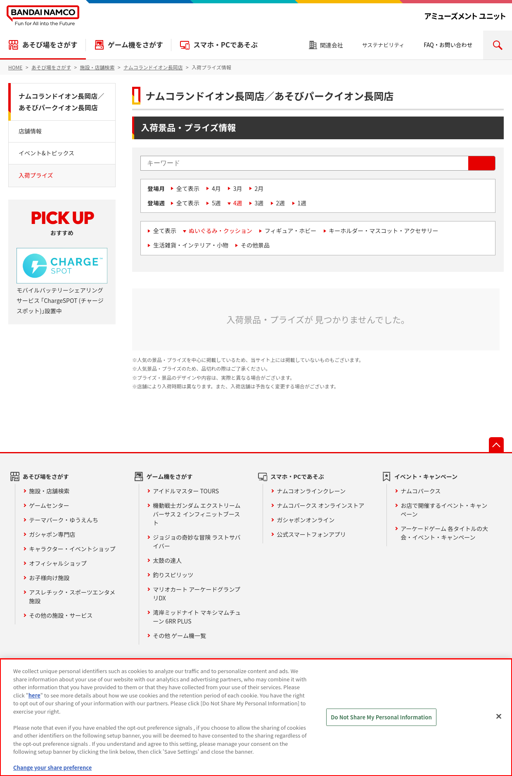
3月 (237, 188)
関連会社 (331, 45)
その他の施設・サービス (60, 615)
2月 (259, 188)
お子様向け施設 (49, 578)
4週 (237, 203)
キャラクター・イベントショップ (72, 549)
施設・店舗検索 (49, 491)
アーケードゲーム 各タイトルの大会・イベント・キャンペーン (444, 532)
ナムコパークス (421, 491)
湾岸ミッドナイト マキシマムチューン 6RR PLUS (197, 616)
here (34, 695)
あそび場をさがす (49, 45)
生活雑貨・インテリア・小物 (190, 245)
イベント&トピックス (46, 153)
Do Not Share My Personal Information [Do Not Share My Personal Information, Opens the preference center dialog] (381, 717)
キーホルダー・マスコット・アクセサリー (383, 230)
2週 (280, 203)
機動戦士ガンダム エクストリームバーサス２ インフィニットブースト (196, 514)
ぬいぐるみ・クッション (220, 230)
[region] (256, 717)
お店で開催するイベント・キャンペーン (444, 509)
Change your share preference (52, 767)
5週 (216, 203)
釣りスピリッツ (173, 575)
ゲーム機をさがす (135, 45)
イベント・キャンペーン (425, 476)
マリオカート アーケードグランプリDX (196, 593)
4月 (216, 188)
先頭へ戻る (496, 444)
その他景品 (255, 245)
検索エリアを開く (497, 45)
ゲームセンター (49, 505)
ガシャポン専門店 (52, 534)
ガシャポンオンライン (305, 520)
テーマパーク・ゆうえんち (63, 520)
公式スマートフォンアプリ (311, 534)
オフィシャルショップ (58, 563)
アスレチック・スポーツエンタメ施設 (72, 596)
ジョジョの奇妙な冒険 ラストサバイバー (196, 541)
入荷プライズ (36, 175)
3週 (259, 203)
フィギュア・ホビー (290, 230)
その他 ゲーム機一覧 (179, 635)
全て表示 (187, 188)
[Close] (499, 716)
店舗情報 (30, 131)
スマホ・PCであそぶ (225, 45)
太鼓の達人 (167, 560)
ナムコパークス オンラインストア (320, 505)
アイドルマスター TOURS (186, 491)
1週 (301, 203)
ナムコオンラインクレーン (311, 491)
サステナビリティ (383, 45)
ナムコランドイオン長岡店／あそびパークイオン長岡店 (61, 102)
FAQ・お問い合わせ (448, 45)
